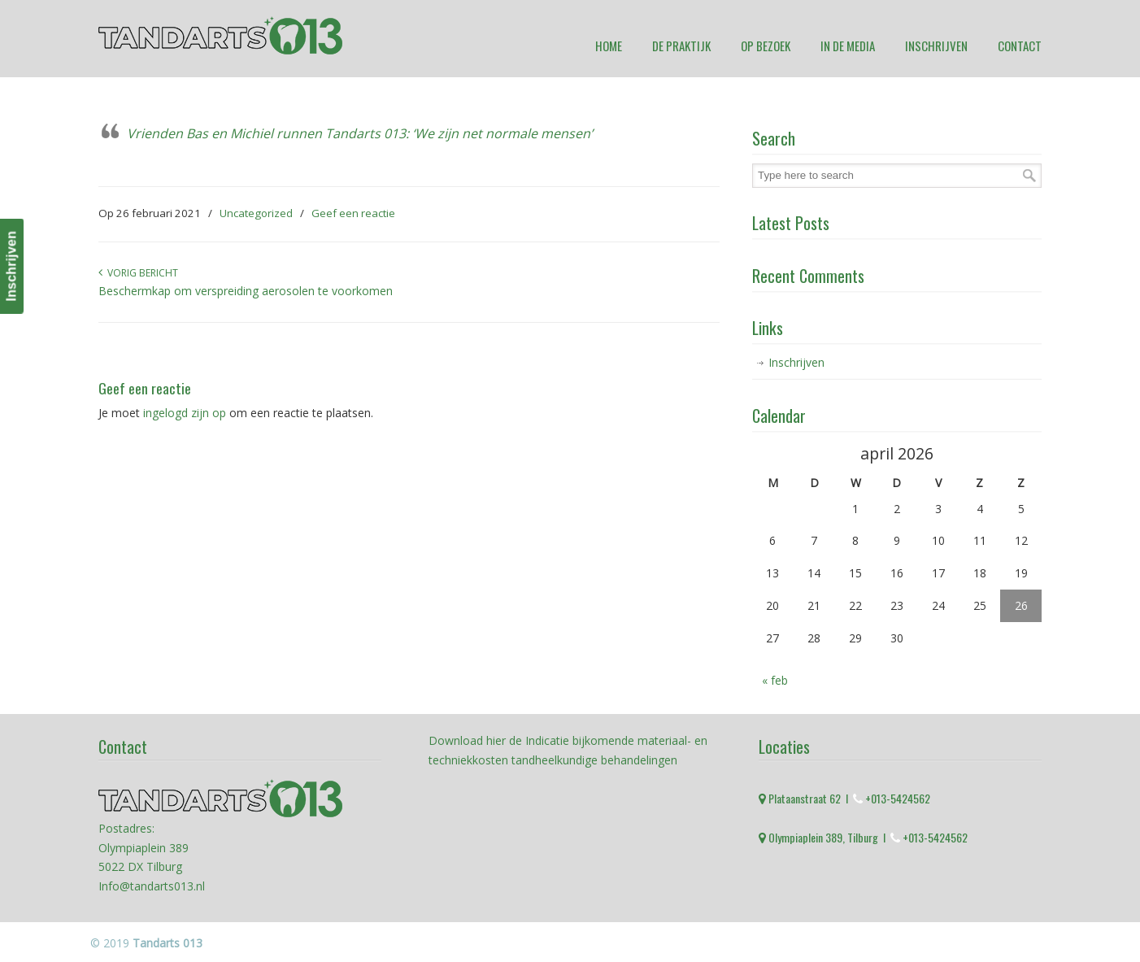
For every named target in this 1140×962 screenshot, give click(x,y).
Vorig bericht (138, 273)
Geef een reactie (353, 213)
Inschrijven (796, 362)
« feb (775, 680)
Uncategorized (256, 213)
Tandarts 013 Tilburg (220, 35)
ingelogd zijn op (184, 412)
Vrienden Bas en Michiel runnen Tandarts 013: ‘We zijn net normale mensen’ (360, 133)
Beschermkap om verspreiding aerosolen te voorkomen (245, 290)
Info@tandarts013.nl (151, 886)
